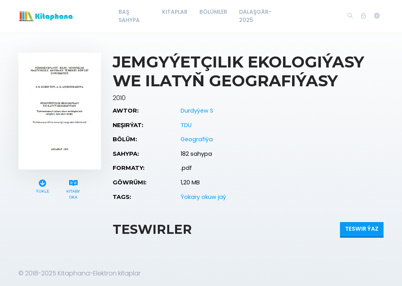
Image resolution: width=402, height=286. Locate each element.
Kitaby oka (73, 188)
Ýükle (42, 185)
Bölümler (213, 12)
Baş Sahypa (129, 16)
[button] (377, 16)
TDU (186, 125)
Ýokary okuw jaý (203, 197)
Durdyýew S (197, 111)
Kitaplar (175, 12)
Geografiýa (197, 139)
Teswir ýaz (361, 229)
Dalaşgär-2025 (255, 16)
